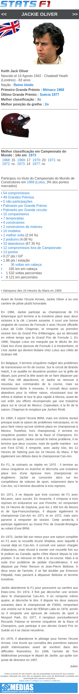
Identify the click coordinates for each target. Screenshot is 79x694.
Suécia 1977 (49, 94)
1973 (32, 155)
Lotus (40, 182)
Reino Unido (23, 85)
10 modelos (11, 231)
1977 (36, 164)
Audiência (55, 680)
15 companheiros (15, 214)
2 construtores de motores (22, 227)
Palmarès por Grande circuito (24, 210)
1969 (21, 160)
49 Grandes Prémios (18, 197)
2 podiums (10, 239)
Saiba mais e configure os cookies (34, 680)
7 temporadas (13, 218)
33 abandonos (13, 243)
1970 (36, 160)
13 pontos (10, 252)
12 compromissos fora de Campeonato (31, 248)
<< (4, 14)
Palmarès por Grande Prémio (24, 205)
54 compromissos (16, 193)
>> (75, 14)
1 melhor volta (13, 235)
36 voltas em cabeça (22, 264)
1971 (51, 160)
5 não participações (17, 201)
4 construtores (13, 222)
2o (47, 104)
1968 (6, 160)
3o (39, 99)
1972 (6, 164)
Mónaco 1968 (53, 90)
